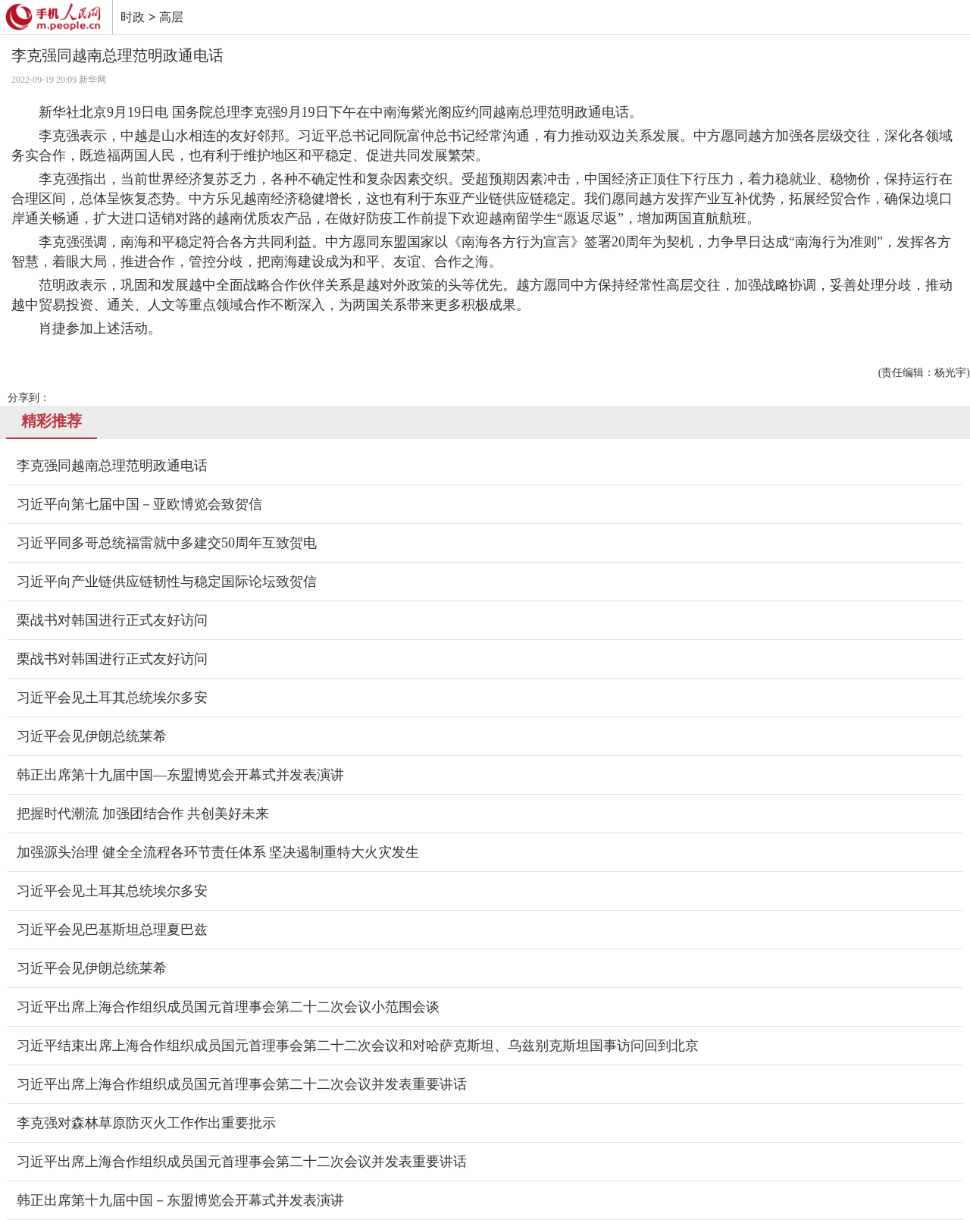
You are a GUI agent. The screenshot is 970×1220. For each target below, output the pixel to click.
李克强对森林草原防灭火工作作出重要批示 (146, 1123)
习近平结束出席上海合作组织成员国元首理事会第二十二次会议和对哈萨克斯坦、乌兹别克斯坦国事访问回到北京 (358, 1045)
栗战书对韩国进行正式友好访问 (112, 620)
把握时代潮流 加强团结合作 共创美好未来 (143, 813)
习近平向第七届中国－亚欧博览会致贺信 (139, 504)
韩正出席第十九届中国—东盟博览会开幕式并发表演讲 (180, 774)
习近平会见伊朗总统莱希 (92, 736)
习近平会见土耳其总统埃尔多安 (112, 697)
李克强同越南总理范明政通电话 (112, 465)
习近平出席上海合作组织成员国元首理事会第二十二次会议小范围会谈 (228, 1007)
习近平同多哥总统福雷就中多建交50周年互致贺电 (167, 542)
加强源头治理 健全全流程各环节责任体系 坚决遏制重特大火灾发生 (218, 852)
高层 (171, 17)
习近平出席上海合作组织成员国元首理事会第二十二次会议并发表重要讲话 (242, 1084)
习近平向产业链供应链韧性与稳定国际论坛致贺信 (167, 581)
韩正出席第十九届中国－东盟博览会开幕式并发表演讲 (180, 1200)
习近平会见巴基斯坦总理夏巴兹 (112, 929)
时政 (132, 17)
